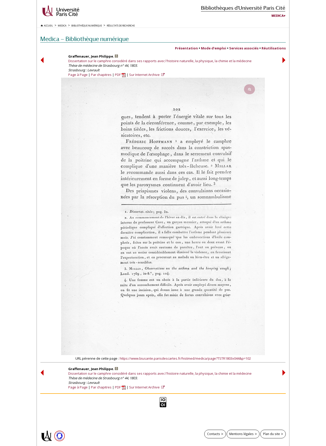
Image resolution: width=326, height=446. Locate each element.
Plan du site (271, 434)
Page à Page (78, 74)
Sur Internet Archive (144, 74)
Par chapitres (101, 74)
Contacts (213, 434)
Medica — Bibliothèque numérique (84, 38)
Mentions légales (241, 434)
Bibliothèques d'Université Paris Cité (243, 8)
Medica (277, 16)
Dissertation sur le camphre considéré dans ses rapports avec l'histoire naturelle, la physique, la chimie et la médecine (160, 61)
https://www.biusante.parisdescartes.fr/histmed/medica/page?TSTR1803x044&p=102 (185, 358)
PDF (120, 74)
